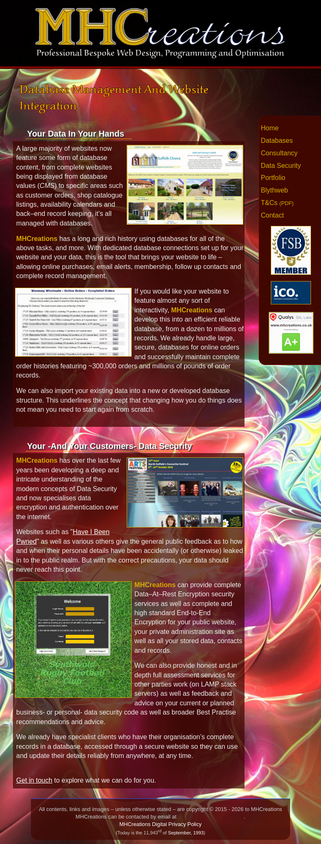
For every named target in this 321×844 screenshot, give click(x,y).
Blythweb (274, 190)
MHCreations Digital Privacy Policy (161, 824)
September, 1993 (186, 832)
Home (270, 128)
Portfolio (273, 177)
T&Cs (277, 202)
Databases (277, 140)
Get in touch (34, 780)
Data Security (281, 165)
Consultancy (279, 153)
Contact (272, 215)
